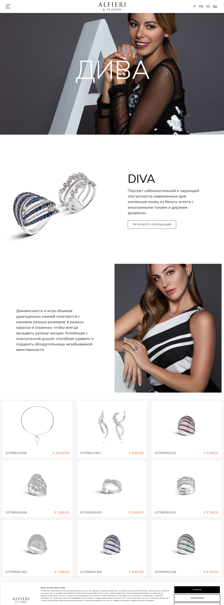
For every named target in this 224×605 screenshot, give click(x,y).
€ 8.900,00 (136, 453)
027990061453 (91, 512)
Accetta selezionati (197, 579)
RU (215, 6)
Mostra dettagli (134, 599)
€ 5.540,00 (211, 453)
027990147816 (16, 453)
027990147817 (91, 453)
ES (208, 6)
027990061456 (16, 512)
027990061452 (165, 512)
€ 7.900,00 (61, 512)
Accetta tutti (197, 570)
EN (201, 6)
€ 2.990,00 (136, 512)
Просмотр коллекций (152, 224)
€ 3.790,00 (211, 512)
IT (194, 6)
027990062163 (165, 453)
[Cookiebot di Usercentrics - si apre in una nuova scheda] (21, 599)
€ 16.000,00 (61, 453)
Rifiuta (197, 587)
